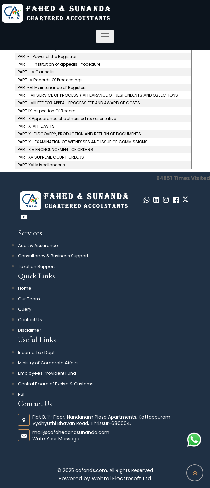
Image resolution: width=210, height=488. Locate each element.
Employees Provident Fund (47, 373)
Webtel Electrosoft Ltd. (121, 478)
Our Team (29, 299)
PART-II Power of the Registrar (47, 56)
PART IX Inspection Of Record (47, 111)
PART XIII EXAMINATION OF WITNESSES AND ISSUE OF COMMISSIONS (83, 142)
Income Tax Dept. (37, 352)
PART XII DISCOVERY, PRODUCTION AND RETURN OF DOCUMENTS (79, 134)
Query (24, 309)
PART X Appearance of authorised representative (67, 118)
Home (24, 288)
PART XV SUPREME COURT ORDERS (51, 157)
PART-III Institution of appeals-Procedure (59, 64)
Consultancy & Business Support (53, 256)
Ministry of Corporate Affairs (48, 363)
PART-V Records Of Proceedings (50, 80)
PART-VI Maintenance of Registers (52, 87)
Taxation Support (36, 266)
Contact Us (30, 319)
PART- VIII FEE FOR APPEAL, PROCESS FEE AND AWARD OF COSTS (79, 103)
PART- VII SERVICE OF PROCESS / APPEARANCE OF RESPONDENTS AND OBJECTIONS (98, 95)
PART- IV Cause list (37, 72)
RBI (21, 394)
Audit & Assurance (38, 245)
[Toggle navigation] (105, 36)
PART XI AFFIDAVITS (36, 126)
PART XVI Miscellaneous (41, 165)
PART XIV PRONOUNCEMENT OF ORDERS (55, 149)
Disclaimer (29, 330)
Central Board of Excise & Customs (56, 383)
